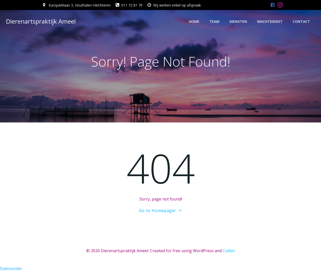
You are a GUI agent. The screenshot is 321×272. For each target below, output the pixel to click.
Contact (301, 21)
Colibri (229, 250)
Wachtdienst (270, 21)
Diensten (238, 21)
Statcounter (11, 268)
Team (214, 21)
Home (194, 21)
